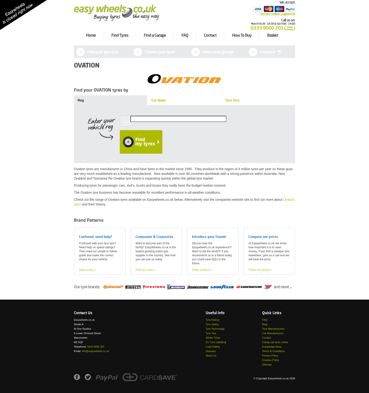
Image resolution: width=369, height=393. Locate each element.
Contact (266, 337)
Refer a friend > (202, 270)
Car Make (158, 100)
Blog (264, 324)
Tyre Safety (212, 324)
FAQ (264, 319)
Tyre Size (232, 100)
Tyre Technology (215, 328)
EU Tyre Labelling (216, 342)
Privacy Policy (270, 355)
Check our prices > (260, 270)
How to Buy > (87, 270)
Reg (81, 100)
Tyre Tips (211, 333)
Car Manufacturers (273, 333)
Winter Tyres (213, 337)
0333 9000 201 (95, 346)
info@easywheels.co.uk (95, 351)
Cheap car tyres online (275, 342)
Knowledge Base (272, 346)
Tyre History (213, 319)
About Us (211, 355)
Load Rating (213, 346)
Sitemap (267, 364)
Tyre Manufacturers (273, 328)
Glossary (211, 351)
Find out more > (145, 270)
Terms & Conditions (273, 351)
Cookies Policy (270, 360)
